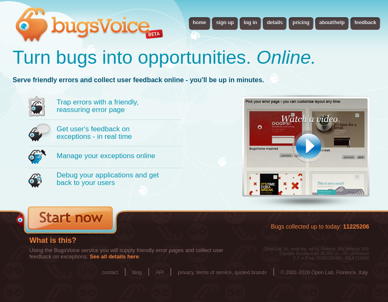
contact (110, 273)
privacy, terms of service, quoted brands (222, 273)
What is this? (52, 240)
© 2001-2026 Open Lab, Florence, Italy (324, 273)
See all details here (114, 256)
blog (137, 273)
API (160, 273)
